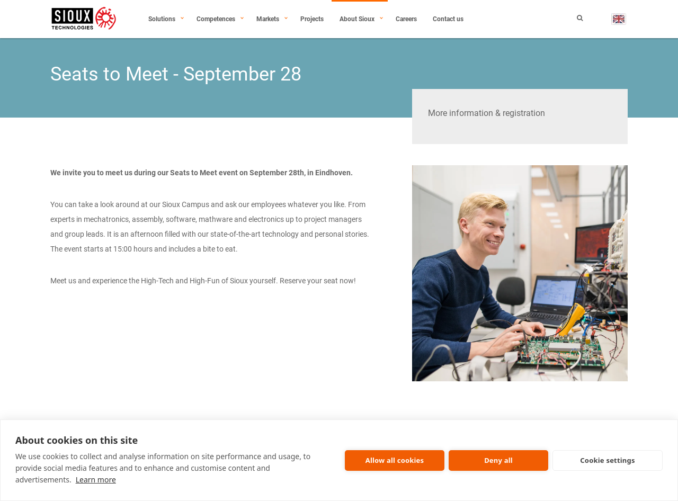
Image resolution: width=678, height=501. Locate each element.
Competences (216, 19)
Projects (312, 19)
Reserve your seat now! (318, 280)
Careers (406, 19)
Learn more (96, 480)
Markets (267, 19)
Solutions (161, 19)
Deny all (498, 460)
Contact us (448, 19)
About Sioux (357, 19)
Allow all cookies (394, 460)
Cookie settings (607, 460)
